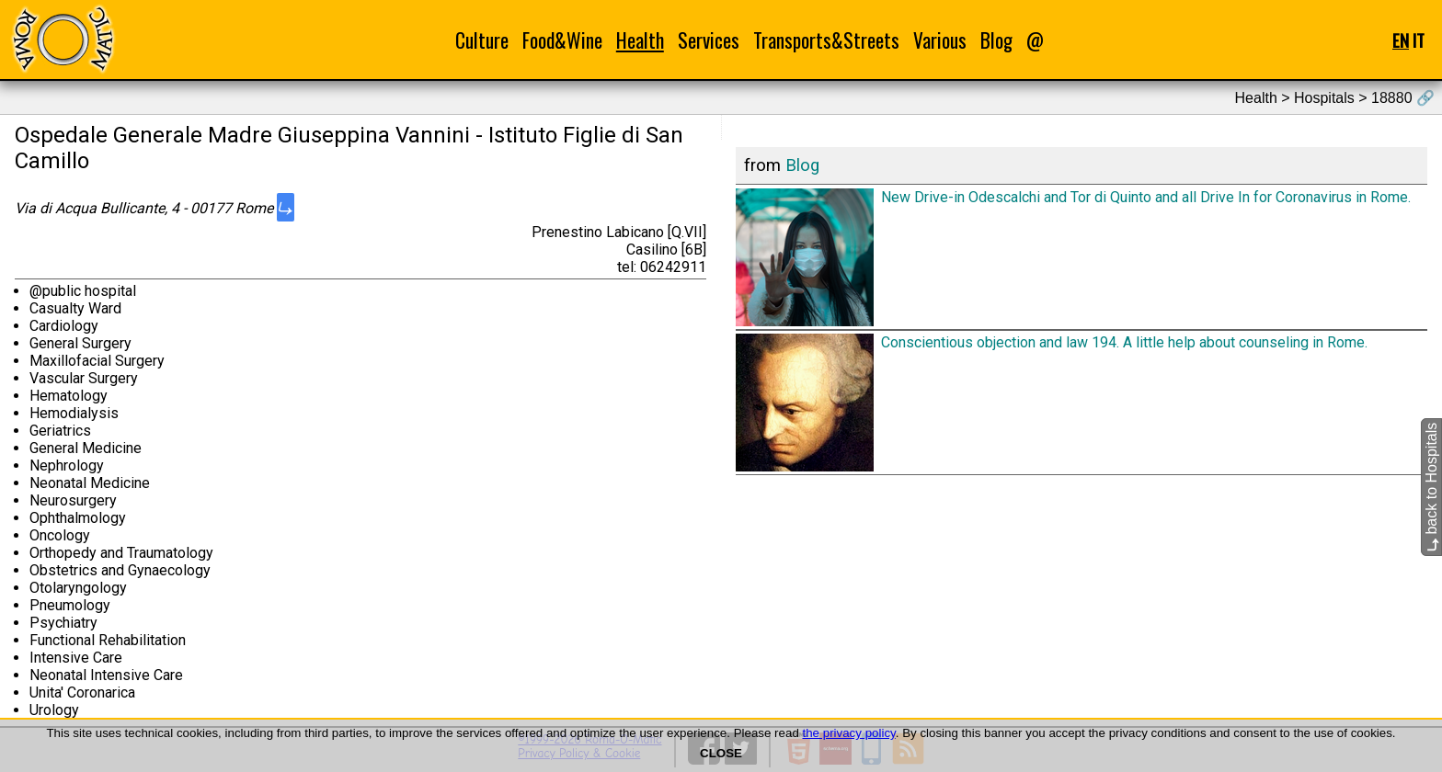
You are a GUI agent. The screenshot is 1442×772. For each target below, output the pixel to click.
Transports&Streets (826, 40)
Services (708, 40)
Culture (482, 40)
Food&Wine (562, 40)
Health (640, 40)
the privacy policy (849, 733)
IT (1419, 40)
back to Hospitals (1431, 487)
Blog (996, 40)
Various (940, 40)
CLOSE (721, 753)
